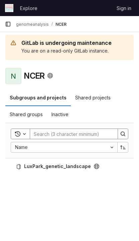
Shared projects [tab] (93, 97)
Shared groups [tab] (26, 114)
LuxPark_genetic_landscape (57, 166)
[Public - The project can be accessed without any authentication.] (97, 166)
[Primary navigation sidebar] (8, 24)
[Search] (74, 134)
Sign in (124, 8)
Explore (28, 8)
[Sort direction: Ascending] (123, 147)
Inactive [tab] (59, 114)
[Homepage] (9, 8)
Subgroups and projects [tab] (38, 97)
